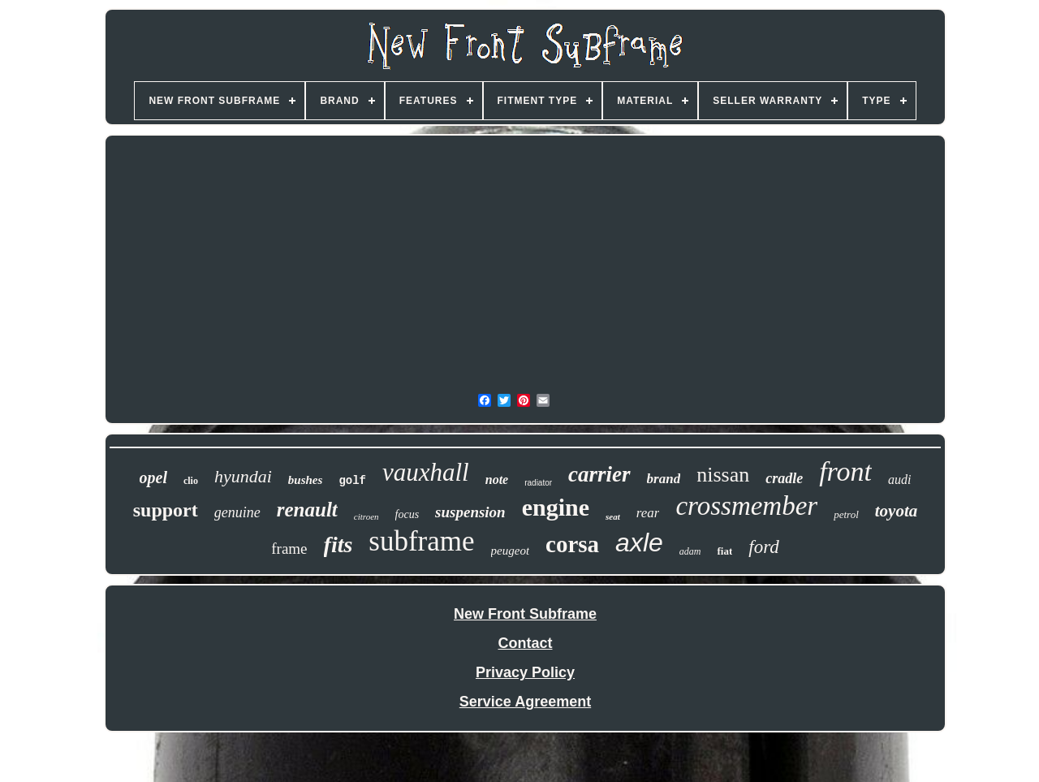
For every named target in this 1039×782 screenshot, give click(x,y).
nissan (722, 474)
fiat (724, 551)
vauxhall (425, 472)
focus (407, 514)
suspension (470, 512)
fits (338, 544)
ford (763, 547)
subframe (421, 541)
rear (648, 513)
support (165, 510)
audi (899, 479)
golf (352, 480)
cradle (784, 478)
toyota (896, 511)
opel (153, 477)
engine (555, 507)
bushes (305, 479)
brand (664, 478)
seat (613, 516)
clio (190, 480)
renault (307, 510)
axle (639, 542)
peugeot (510, 550)
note (496, 479)
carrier (599, 474)
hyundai (243, 476)
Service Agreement (525, 701)
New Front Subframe (525, 614)
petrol (846, 514)
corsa (572, 544)
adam (690, 551)
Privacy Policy (525, 672)
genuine (237, 512)
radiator (538, 482)
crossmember (746, 506)
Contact (525, 643)
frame (289, 548)
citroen (366, 516)
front (845, 471)
